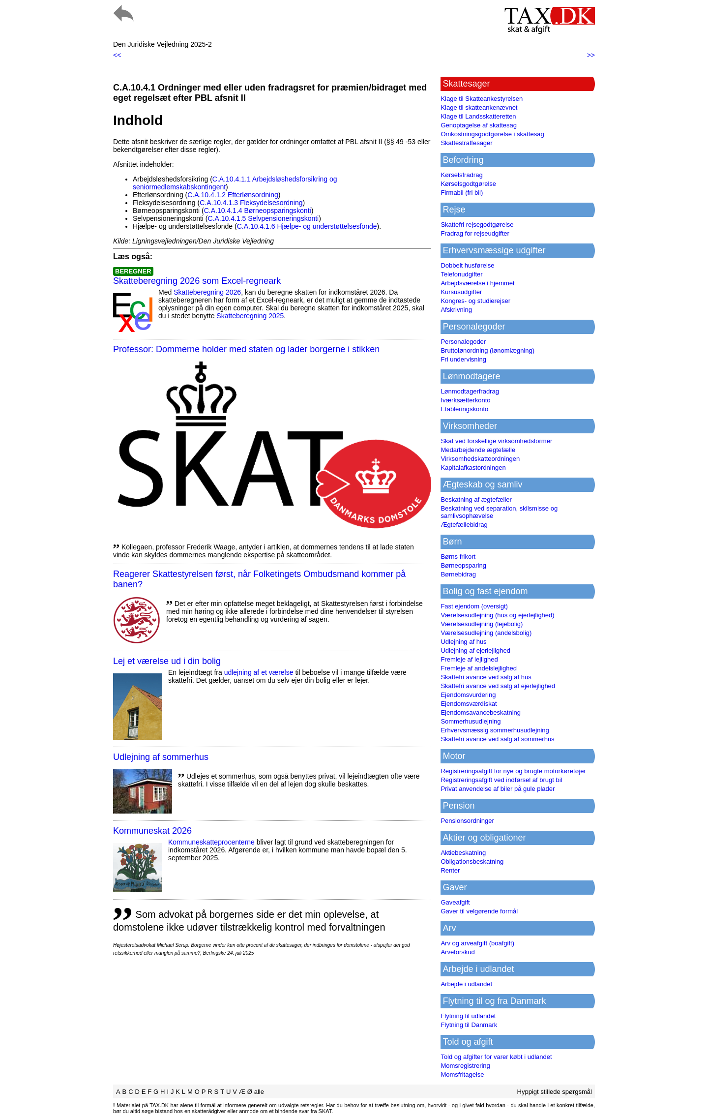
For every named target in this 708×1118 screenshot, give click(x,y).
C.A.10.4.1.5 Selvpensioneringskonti (263, 218)
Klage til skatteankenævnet (479, 107)
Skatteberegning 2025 (250, 316)
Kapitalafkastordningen (473, 467)
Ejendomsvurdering (468, 694)
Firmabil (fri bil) (462, 192)
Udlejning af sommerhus (160, 757)
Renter (450, 870)
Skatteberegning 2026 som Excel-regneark (197, 281)
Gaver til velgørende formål (479, 911)
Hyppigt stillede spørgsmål (554, 1091)
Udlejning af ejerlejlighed (475, 650)
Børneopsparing (463, 565)
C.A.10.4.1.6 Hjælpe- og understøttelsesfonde (307, 226)
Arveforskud (457, 952)
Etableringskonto (464, 409)
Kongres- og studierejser (475, 300)
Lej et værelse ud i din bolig (167, 661)
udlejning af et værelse (259, 672)
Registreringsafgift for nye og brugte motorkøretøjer (513, 771)
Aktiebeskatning (463, 852)
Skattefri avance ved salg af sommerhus (497, 739)
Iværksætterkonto (465, 400)
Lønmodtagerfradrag (470, 391)
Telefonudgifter (461, 274)
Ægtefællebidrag (464, 524)
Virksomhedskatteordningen (480, 458)
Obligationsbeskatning (472, 861)
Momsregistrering (465, 1065)
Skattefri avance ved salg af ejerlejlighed (498, 686)
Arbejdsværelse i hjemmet (477, 283)
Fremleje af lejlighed (469, 659)
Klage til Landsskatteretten (478, 116)
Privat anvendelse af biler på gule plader (498, 788)
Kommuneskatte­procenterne (211, 842)
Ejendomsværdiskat (469, 703)
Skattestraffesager (466, 143)
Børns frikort (458, 556)
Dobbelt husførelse (467, 265)
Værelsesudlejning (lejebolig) (482, 624)
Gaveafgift (455, 902)
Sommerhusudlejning (471, 721)
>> (591, 55)
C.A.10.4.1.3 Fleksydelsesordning (251, 203)
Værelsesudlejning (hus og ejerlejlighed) (497, 615)
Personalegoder (463, 341)
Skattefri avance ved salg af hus (486, 677)
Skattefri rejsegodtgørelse (477, 224)
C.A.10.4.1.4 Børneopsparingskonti (257, 210)
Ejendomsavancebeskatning (481, 712)
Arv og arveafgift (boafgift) (477, 943)
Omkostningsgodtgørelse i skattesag (492, 134)
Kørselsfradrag (461, 175)
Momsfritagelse (462, 1074)
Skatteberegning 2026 (207, 292)
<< (117, 55)
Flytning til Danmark (469, 1024)
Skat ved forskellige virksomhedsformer (496, 441)
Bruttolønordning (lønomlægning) (487, 350)
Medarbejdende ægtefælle (478, 449)
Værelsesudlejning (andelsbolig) (486, 632)
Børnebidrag (458, 574)
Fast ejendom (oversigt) (474, 606)
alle (259, 1091)
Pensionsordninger (467, 820)
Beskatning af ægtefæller (476, 499)
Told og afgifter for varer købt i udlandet (496, 1056)
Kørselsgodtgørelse (468, 183)
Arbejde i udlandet (466, 984)
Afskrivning (456, 309)
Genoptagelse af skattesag (479, 125)
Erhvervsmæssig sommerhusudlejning (495, 730)
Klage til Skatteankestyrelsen (482, 98)
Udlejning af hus (463, 641)
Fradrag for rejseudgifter (475, 233)
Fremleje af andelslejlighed (479, 668)
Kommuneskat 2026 (152, 831)
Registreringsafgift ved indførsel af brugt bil (501, 780)
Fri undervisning (463, 359)
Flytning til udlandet (468, 1016)
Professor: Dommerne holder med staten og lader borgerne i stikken (246, 349)
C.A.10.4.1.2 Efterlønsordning (232, 195)
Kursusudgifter (461, 292)
